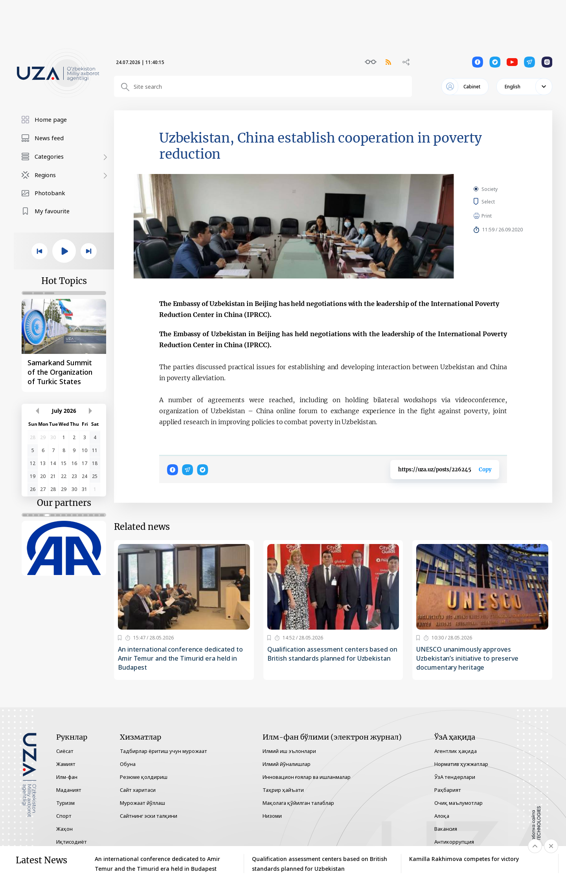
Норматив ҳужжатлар (461, 763)
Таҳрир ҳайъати (283, 789)
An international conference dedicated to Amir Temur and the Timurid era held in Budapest (180, 658)
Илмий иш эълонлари (289, 751)
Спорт (64, 815)
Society (489, 189)
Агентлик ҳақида (455, 751)
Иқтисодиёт (71, 841)
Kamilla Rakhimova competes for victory (464, 859)
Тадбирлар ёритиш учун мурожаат (163, 751)
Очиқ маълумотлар (458, 802)
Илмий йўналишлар (287, 763)
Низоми (272, 815)
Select (497, 201)
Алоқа (441, 815)
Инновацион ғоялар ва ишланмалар (307, 776)
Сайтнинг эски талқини (148, 815)
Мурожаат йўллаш (142, 802)
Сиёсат (65, 751)
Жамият (65, 763)
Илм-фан (66, 776)
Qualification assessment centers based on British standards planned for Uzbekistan (332, 654)
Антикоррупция (454, 841)
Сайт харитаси (138, 789)
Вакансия (445, 828)
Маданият (68, 789)
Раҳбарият (447, 789)
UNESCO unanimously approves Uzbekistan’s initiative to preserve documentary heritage (467, 658)
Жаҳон (64, 828)
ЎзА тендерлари (454, 776)
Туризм (65, 802)
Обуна (128, 763)
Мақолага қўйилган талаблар (298, 802)
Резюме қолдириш (143, 776)
